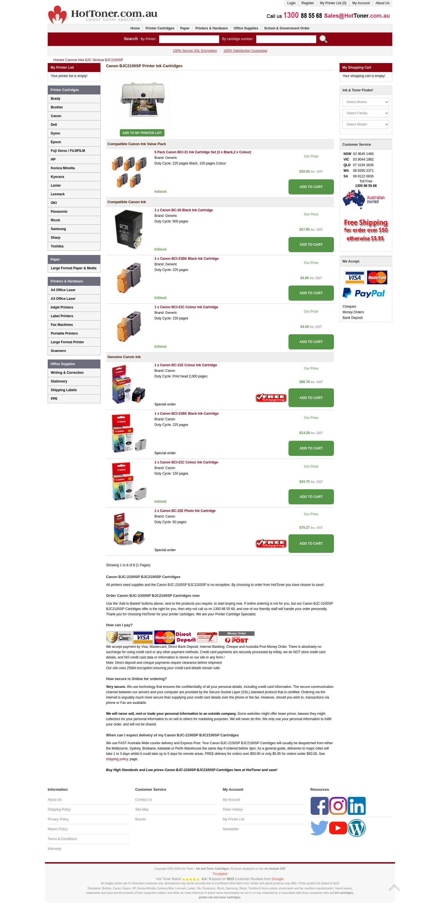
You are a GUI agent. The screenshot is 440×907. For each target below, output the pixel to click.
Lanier (56, 185)
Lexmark (58, 194)
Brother (57, 107)
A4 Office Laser (63, 290)
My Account (361, 3)
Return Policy (58, 829)
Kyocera (57, 177)
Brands (140, 819)
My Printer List (233, 819)
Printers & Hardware (211, 28)
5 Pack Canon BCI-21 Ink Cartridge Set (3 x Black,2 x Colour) (202, 152)
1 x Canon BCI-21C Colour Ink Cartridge (186, 307)
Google (278, 879)
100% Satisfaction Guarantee (245, 51)
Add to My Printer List (142, 132)
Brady (55, 99)
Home (135, 28)
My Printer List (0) (333, 3)
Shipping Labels (64, 390)
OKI (54, 203)
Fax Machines (62, 325)
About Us (382, 3)
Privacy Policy (58, 819)
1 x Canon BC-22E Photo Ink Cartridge (185, 511)
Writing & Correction (67, 373)
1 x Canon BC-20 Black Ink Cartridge (183, 210)
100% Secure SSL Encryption (195, 51)
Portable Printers (64, 333)
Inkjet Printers (62, 307)
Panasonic (59, 212)
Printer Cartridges (160, 28)
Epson (56, 142)
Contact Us (143, 800)
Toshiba (57, 246)
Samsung (58, 229)
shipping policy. (117, 759)
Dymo (55, 133)
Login (291, 3)
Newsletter (231, 829)
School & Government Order (287, 28)
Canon (56, 116)
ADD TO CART (311, 187)
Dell (54, 125)
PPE (54, 399)
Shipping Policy (59, 809)
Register (307, 3)
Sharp (55, 238)
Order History (233, 809)
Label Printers (62, 316)
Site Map (141, 809)
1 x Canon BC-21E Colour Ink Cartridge (185, 365)
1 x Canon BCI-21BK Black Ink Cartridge (186, 259)
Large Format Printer (67, 342)
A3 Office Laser (63, 299)
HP (53, 159)
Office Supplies (246, 28)
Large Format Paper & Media (74, 268)
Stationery (59, 381)
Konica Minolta (63, 168)
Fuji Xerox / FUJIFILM (68, 151)
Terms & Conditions (62, 839)
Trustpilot (220, 874)
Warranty (54, 849)
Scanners (58, 351)
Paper (184, 28)
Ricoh (55, 220)
